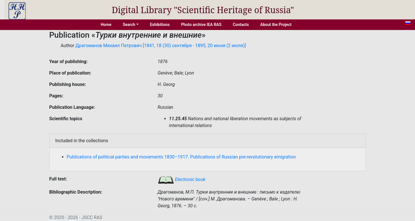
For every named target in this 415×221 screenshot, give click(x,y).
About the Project (276, 24)
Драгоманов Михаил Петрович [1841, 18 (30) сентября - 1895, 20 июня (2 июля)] (160, 45)
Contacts (241, 24)
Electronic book (182, 179)
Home (106, 24)
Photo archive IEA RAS (201, 24)
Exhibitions (160, 24)
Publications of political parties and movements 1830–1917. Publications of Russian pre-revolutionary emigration (181, 157)
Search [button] (129, 24)
